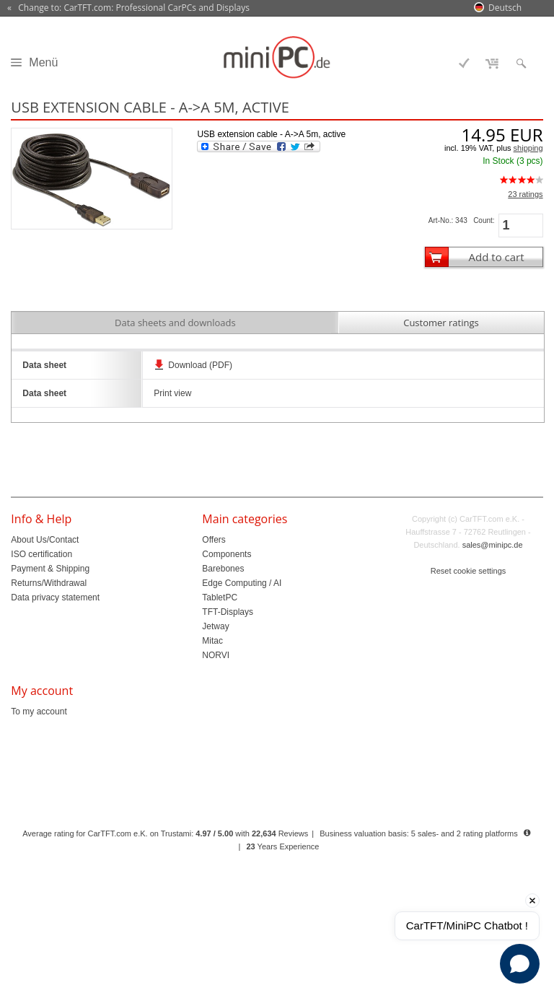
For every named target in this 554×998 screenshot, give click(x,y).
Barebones (223, 569)
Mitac (212, 641)
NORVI (215, 655)
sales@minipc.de (492, 544)
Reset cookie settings (468, 570)
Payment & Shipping (50, 569)
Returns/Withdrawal (49, 583)
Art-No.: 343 (447, 220)
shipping (528, 148)
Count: (483, 220)
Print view (172, 393)
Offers (213, 540)
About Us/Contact (45, 540)
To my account (38, 711)
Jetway (215, 626)
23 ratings (525, 194)
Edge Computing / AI (241, 583)
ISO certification (41, 554)
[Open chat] (520, 964)
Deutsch (505, 7)
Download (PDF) (200, 365)
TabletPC (219, 597)
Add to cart (496, 257)
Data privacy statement (55, 597)
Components (226, 554)
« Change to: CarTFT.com (128, 8)
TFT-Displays (227, 612)
